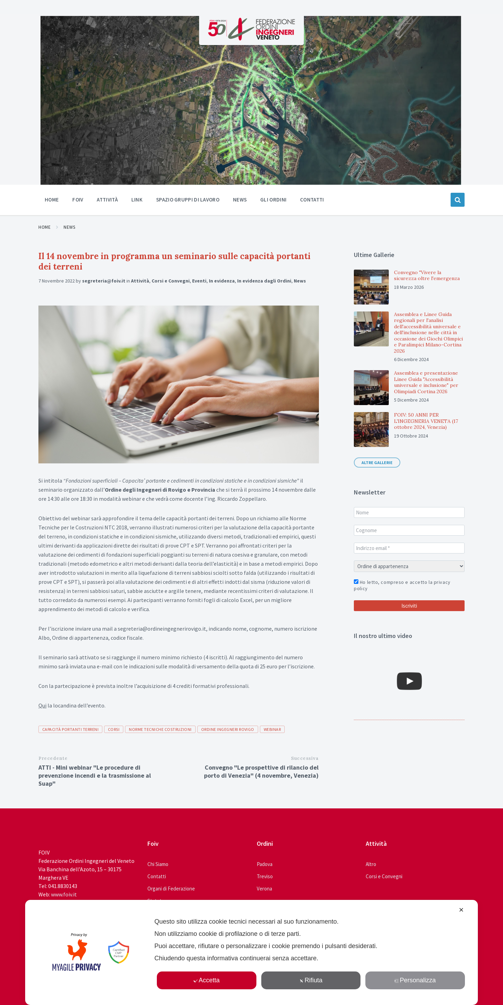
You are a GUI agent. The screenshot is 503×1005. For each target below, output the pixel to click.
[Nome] (409, 512)
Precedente (52, 758)
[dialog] (251, 952)
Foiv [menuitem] (77, 199)
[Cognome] (409, 530)
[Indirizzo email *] (409, 548)
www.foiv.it (64, 894)
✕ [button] (461, 910)
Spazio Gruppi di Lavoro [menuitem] (187, 199)
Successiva (305, 758)
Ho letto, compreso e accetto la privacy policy (402, 585)
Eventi (199, 281)
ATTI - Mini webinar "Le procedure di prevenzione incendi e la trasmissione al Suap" (94, 775)
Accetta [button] (207, 980)
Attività (140, 281)
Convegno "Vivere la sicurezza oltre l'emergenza (427, 275)
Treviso (265, 876)
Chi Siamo (157, 864)
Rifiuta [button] (310, 980)
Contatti (156, 876)
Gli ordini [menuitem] (273, 199)
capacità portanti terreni (70, 729)
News (69, 227)
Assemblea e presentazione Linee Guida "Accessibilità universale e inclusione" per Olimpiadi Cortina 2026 (426, 382)
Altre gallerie (377, 462)
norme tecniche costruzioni (160, 729)
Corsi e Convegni (171, 281)
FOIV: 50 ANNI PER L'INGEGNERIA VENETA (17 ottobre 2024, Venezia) (426, 421)
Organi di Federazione (171, 888)
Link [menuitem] (137, 199)
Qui (42, 705)
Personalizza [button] (415, 980)
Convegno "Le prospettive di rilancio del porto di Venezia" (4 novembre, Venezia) (261, 771)
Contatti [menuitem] (312, 199)
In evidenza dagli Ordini (264, 281)
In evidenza (222, 281)
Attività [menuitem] (107, 199)
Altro (371, 864)
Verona (264, 888)
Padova (264, 864)
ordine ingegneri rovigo (227, 729)
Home (44, 227)
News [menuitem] (240, 199)
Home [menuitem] (52, 199)
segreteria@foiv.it (103, 281)
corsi (113, 729)
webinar (272, 729)
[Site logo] (251, 38)
